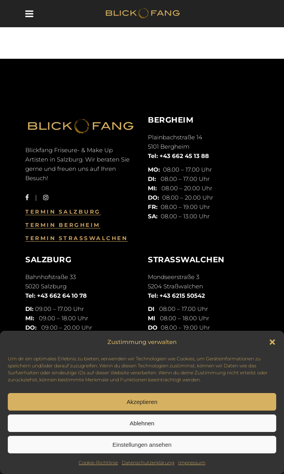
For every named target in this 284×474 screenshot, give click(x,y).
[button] (272, 342)
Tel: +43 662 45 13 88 (178, 156)
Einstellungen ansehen (142, 444)
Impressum (191, 462)
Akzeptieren (141, 402)
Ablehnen (142, 423)
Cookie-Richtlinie (98, 462)
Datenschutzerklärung (148, 462)
